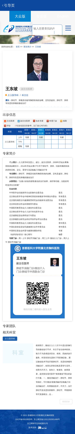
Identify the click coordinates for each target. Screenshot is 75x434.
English (63, 16)
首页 (18, 47)
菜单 (67, 28)
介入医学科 (23, 162)
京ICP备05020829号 (24, 419)
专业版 (41, 16)
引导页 (9, 5)
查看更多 (66, 401)
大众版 (20, 16)
